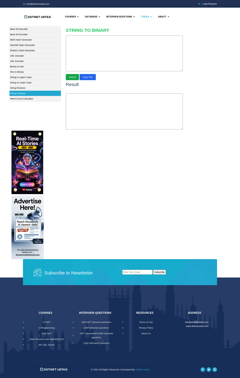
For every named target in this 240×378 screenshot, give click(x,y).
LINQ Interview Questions (96, 343)
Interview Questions (119, 16)
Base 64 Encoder (19, 34)
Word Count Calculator (21, 98)
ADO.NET (46, 333)
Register (212, 3)
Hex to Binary (17, 72)
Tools (145, 16)
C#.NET (47, 322)
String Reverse (17, 88)
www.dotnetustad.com (197, 326)
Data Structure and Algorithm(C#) (47, 339)
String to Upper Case (21, 77)
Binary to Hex (17, 66)
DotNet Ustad (142, 369)
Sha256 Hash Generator (22, 45)
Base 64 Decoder (19, 29)
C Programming (47, 327)
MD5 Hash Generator (21, 39)
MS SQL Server (47, 344)
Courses (70, 16)
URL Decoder (17, 55)
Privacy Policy (146, 327)
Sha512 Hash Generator (22, 50)
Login (205, 3)
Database (91, 16)
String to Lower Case (21, 82)
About (162, 16)
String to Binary (18, 93)
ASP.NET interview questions (96, 322)
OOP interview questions (96, 327)
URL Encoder (17, 61)
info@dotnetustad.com (37, 4)
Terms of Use (146, 322)
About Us (146, 333)
